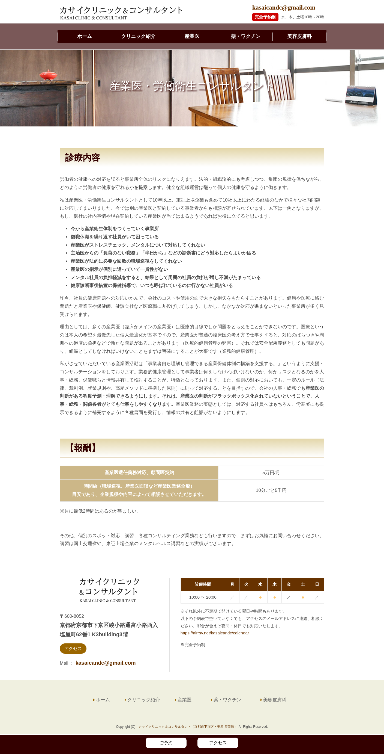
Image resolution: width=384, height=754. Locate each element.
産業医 (192, 37)
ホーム (84, 37)
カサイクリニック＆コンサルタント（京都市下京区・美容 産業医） (188, 728)
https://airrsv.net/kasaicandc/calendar (215, 634)
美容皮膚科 (299, 37)
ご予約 (166, 742)
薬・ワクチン (245, 37)
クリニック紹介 (138, 37)
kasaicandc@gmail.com (284, 7)
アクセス (73, 649)
